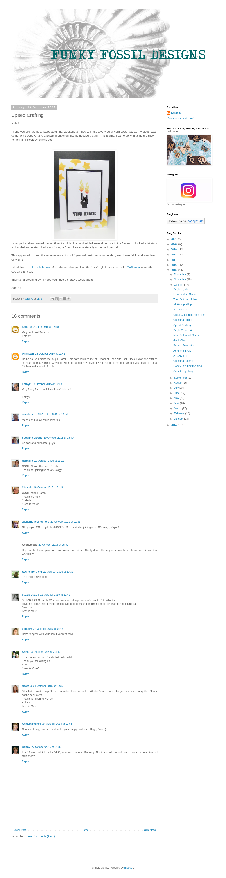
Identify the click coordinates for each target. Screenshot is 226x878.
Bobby (26, 747)
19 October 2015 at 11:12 (49, 460)
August (178, 382)
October (179, 284)
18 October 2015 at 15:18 (44, 326)
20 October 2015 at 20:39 (58, 571)
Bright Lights (180, 289)
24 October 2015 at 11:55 (57, 723)
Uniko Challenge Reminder (189, 314)
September (181, 377)
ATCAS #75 (180, 309)
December (180, 274)
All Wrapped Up (182, 304)
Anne (25, 651)
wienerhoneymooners (35, 521)
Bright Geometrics (183, 330)
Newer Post (19, 830)
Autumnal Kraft (182, 350)
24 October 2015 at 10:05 (48, 686)
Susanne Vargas (32, 437)
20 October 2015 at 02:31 (65, 521)
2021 (174, 239)
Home (85, 830)
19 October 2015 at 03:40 (59, 437)
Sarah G (176, 112)
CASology (134, 267)
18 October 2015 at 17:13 (47, 384)
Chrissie (27, 487)
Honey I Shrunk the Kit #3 (188, 366)
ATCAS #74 (180, 355)
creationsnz (29, 414)
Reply (25, 341)
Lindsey (27, 628)
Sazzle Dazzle (30, 594)
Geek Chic (179, 340)
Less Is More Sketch (185, 294)
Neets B (27, 686)
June (177, 393)
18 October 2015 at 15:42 (50, 353)
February (179, 413)
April (177, 403)
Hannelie (27, 460)
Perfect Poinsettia (183, 345)
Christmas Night (182, 319)
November (180, 279)
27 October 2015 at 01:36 (46, 747)
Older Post (150, 830)
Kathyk (26, 384)
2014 (174, 425)
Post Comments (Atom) (41, 836)
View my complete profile (181, 118)
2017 (174, 259)
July (176, 387)
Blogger (128, 867)
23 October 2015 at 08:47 (48, 628)
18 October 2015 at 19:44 (53, 414)
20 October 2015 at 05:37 (53, 544)
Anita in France (31, 723)
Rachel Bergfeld (32, 571)
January (179, 418)
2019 (174, 249)
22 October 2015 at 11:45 (55, 594)
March (178, 408)
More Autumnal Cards (186, 335)
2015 (174, 269)
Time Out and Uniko (185, 299)
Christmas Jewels (183, 360)
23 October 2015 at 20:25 (45, 651)
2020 (174, 244)
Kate (25, 326)
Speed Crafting (182, 325)
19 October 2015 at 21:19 (48, 487)
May (177, 398)
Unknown (28, 353)
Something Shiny (183, 371)
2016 (174, 264)
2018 (174, 254)
